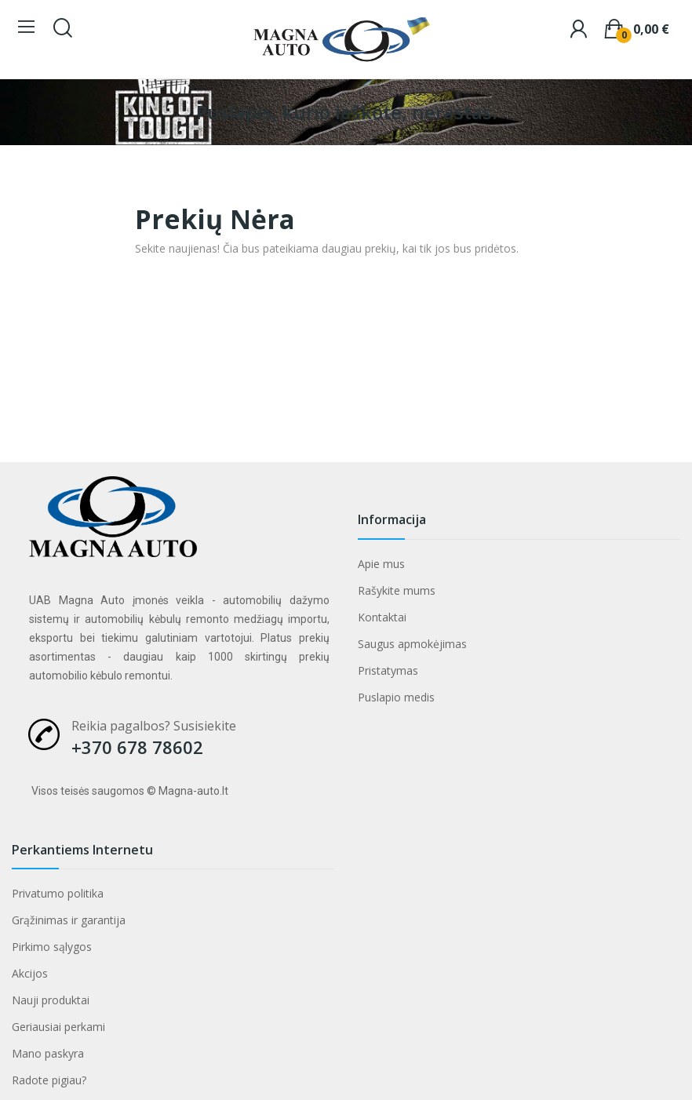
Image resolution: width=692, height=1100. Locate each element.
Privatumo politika (58, 893)
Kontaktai (382, 617)
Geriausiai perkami (58, 1026)
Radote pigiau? (49, 1080)
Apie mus (381, 563)
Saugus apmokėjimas (412, 643)
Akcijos (30, 973)
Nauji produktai (50, 1000)
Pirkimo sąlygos (52, 946)
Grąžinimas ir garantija (69, 919)
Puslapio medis (396, 697)
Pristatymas (388, 670)
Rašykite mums (396, 590)
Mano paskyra (48, 1053)
